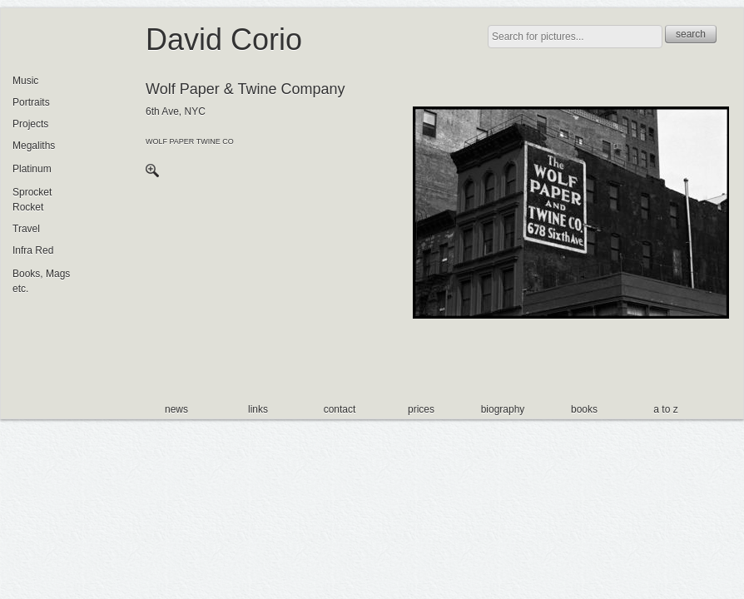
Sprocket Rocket (32, 199)
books (584, 409)
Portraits (31, 102)
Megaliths (33, 145)
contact (340, 409)
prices (421, 409)
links (258, 409)
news (176, 409)
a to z (665, 409)
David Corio (224, 39)
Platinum (32, 169)
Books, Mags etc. (41, 281)
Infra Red (32, 250)
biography (503, 409)
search (691, 34)
